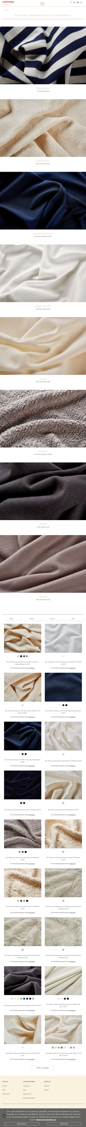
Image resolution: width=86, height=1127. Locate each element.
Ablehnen (64, 1124)
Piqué (43, 378)
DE (78, 2)
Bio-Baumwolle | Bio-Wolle (43, 454)
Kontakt (4, 1086)
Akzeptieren (22, 1124)
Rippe (43, 524)
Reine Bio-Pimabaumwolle (43, 236)
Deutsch (47, 1086)
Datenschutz (27, 1094)
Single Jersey (43, 306)
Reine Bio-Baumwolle (43, 164)
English (46, 1090)
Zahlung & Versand (29, 1098)
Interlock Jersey (43, 233)
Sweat (43, 596)
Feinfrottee (43, 160)
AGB (24, 1090)
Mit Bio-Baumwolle (43, 91)
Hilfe (3, 1090)
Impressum (26, 1086)
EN (81, 2)
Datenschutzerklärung (46, 1120)
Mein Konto (6, 1094)
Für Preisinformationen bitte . (22, 668)
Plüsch (43, 451)
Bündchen (43, 88)
